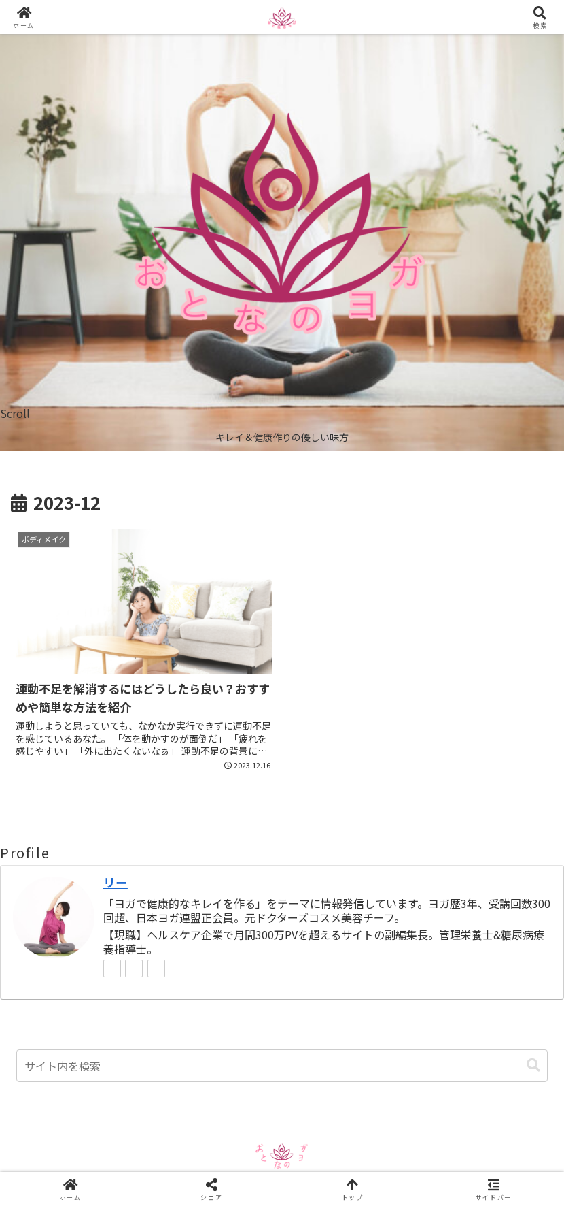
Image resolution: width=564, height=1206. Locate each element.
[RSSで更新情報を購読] (156, 968)
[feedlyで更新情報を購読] (134, 968)
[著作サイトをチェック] (112, 968)
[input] (282, 1065)
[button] (533, 1065)
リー (115, 882)
